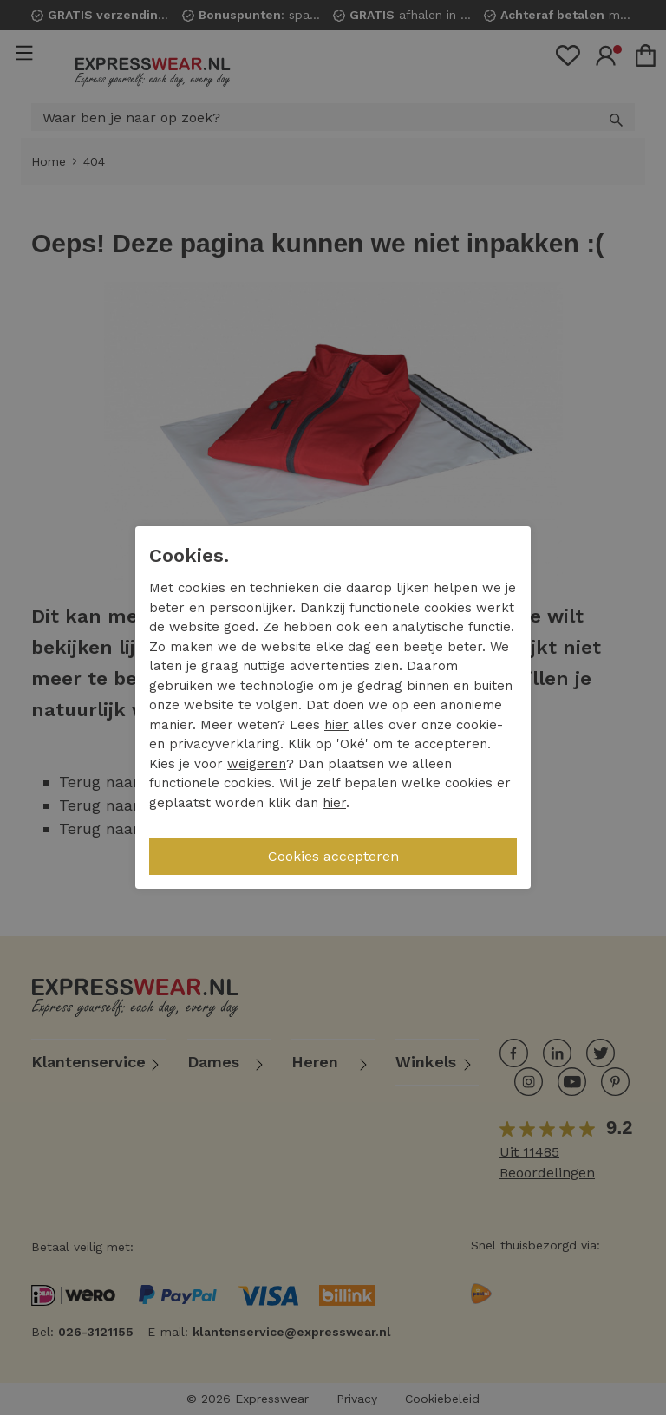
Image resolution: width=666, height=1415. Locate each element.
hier (336, 725)
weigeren (256, 764)
